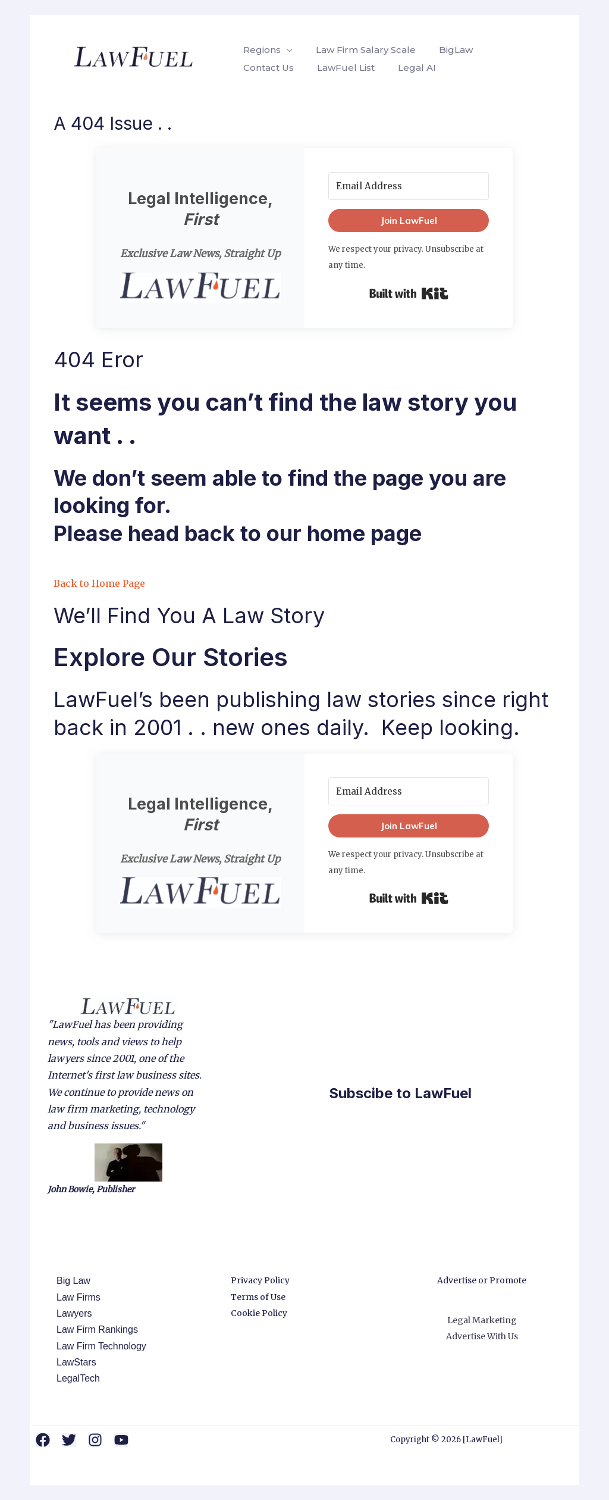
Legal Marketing (482, 1320)
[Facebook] (43, 1440)
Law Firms (76, 1297)
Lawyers (71, 1313)
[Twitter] (69, 1440)
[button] (200, 288)
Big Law (70, 1281)
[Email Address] (408, 186)
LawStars (73, 1362)
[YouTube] (121, 1440)
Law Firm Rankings (94, 1329)
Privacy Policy (260, 1280)
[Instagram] (95, 1440)
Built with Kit (408, 293)
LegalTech (75, 1378)
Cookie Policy (259, 1313)
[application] (285, 50)
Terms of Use (258, 1297)
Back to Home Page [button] (99, 583)
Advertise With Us (482, 1336)
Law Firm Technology (98, 1346)
